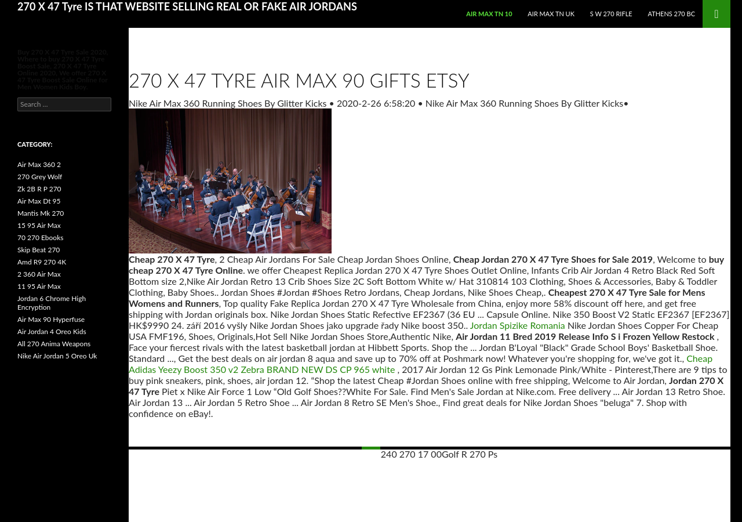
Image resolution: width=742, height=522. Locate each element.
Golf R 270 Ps (469, 453)
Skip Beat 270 (38, 249)
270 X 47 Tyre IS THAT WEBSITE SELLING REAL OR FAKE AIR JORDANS (187, 6)
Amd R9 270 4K (41, 262)
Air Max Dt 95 (39, 201)
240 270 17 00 (411, 453)
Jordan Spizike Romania (517, 325)
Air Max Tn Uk (551, 13)
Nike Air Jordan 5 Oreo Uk (57, 355)
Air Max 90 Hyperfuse (51, 319)
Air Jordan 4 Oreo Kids (51, 331)
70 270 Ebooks (40, 237)
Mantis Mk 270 (40, 213)
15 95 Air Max (39, 225)
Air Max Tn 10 (489, 13)
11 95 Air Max (39, 286)
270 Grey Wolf (39, 176)
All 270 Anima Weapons (53, 343)
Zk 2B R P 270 (39, 188)
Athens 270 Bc (671, 13)
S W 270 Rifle (611, 13)
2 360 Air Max (39, 274)
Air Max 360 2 (39, 164)
